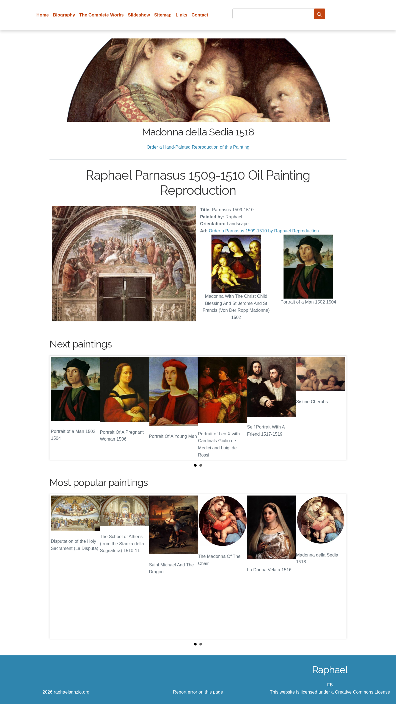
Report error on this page (198, 692)
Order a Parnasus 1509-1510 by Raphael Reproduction (264, 231)
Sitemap (162, 15)
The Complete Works (101, 15)
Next (338, 408)
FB (330, 685)
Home (43, 15)
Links (182, 15)
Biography (64, 15)
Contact (199, 15)
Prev (58, 408)
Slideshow (139, 15)
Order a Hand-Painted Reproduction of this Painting (198, 147)
